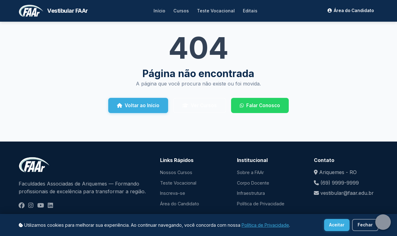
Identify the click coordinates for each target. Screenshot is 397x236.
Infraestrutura (251, 193)
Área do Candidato (351, 10)
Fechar (365, 224)
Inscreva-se (172, 193)
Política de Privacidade (260, 203)
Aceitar (337, 224)
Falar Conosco (260, 105)
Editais (250, 10)
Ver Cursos (199, 105)
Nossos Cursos (176, 172)
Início (159, 10)
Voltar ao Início (138, 105)
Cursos (181, 10)
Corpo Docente (253, 183)
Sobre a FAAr (250, 172)
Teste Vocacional (216, 10)
